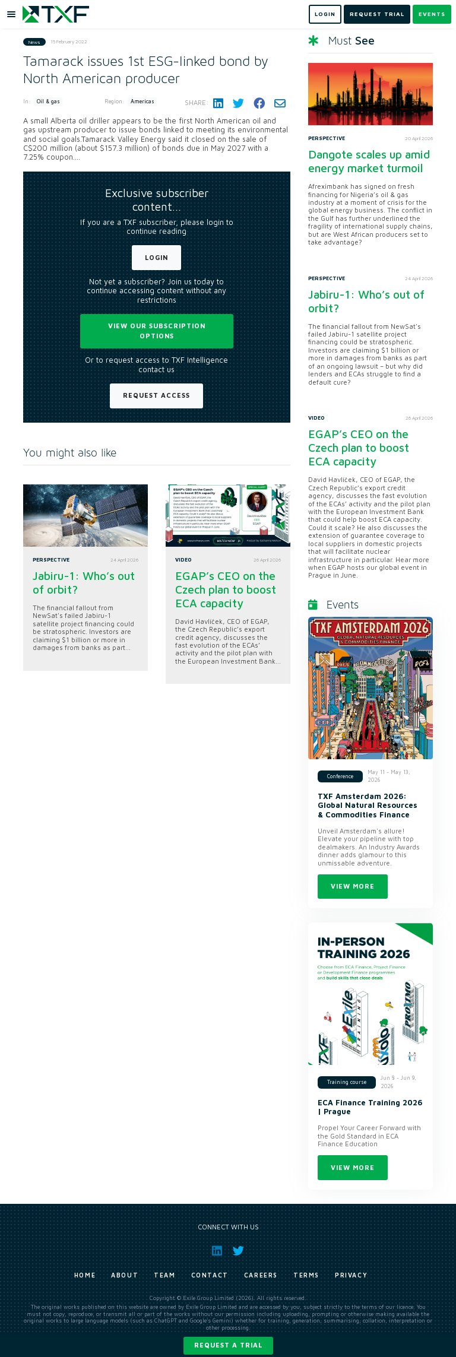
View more (353, 886)
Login (156, 257)
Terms (306, 1275)
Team (164, 1275)
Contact (210, 1275)
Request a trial (228, 1345)
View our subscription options (156, 331)
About (124, 1275)
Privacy (351, 1275)
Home (85, 1275)
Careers (261, 1275)
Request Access (156, 395)
